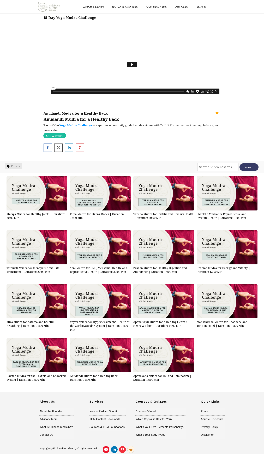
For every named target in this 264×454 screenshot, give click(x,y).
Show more (54, 136)
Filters (14, 166)
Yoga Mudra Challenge (75, 125)
